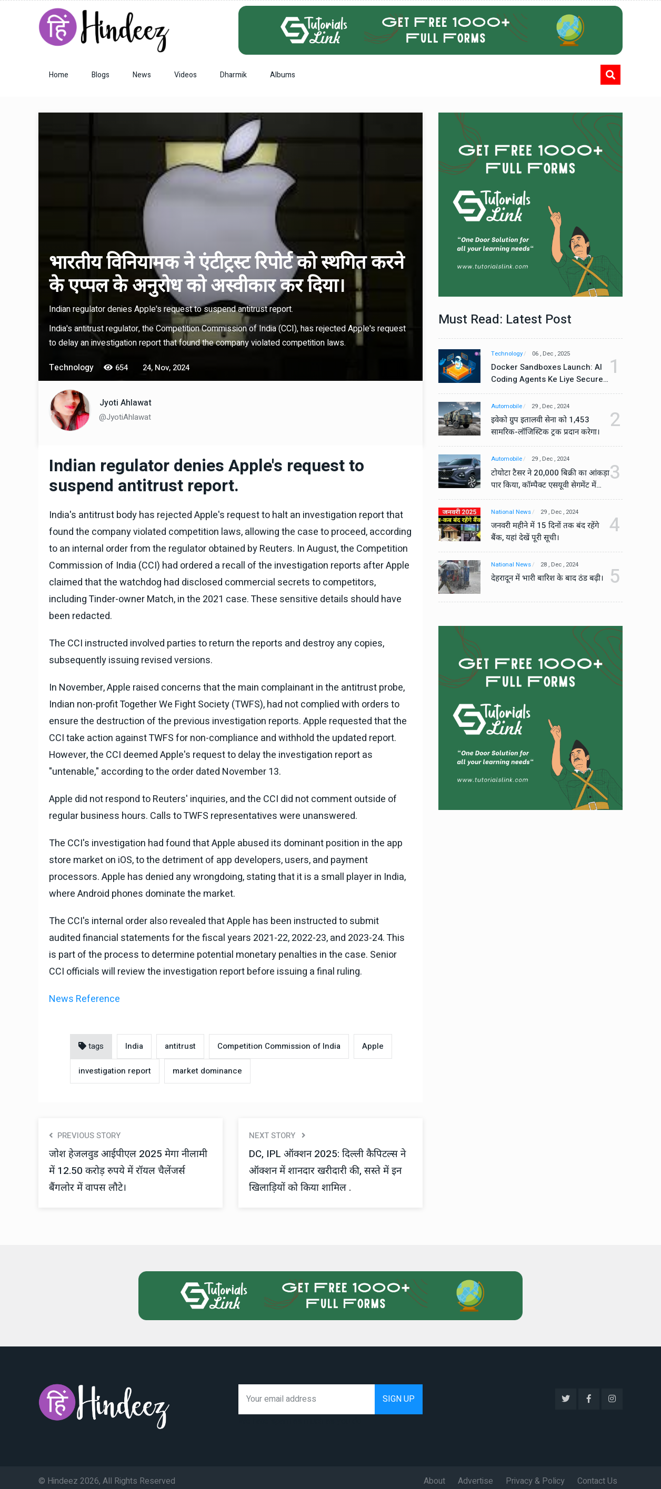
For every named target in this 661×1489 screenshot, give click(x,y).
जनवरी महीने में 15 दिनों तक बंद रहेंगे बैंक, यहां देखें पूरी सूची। (541, 532)
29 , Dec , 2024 (558, 406)
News (142, 74)
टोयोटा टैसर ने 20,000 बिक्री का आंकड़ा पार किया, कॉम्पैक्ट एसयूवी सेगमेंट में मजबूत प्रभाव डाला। (543, 479)
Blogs (100, 74)
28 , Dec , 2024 (567, 566)
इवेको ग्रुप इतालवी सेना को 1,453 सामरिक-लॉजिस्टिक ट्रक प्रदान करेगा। (542, 426)
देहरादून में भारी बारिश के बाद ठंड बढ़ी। (542, 586)
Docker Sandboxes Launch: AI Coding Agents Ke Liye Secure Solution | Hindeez (543, 373)
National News (512, 513)
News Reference (84, 999)
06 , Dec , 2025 (559, 353)
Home (58, 74)
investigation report (114, 1071)
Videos (185, 74)
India (134, 1046)
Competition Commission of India (278, 1046)
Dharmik (233, 74)
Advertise (475, 1473)
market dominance (207, 1071)
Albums (282, 74)
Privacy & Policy (535, 1473)
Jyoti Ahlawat (125, 403)
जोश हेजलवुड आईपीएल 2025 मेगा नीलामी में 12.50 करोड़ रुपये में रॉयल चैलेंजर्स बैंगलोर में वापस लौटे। (119, 1170)
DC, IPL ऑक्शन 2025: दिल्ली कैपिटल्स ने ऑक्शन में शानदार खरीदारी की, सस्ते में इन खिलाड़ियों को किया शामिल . (327, 1170)
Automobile (508, 406)
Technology (508, 353)
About (434, 1473)
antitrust (180, 1046)
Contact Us (597, 1473)
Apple (373, 1046)
